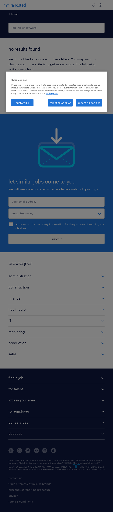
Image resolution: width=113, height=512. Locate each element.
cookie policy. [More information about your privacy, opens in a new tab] (52, 93)
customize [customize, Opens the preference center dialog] (22, 102)
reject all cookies (60, 102)
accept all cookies (88, 102)
